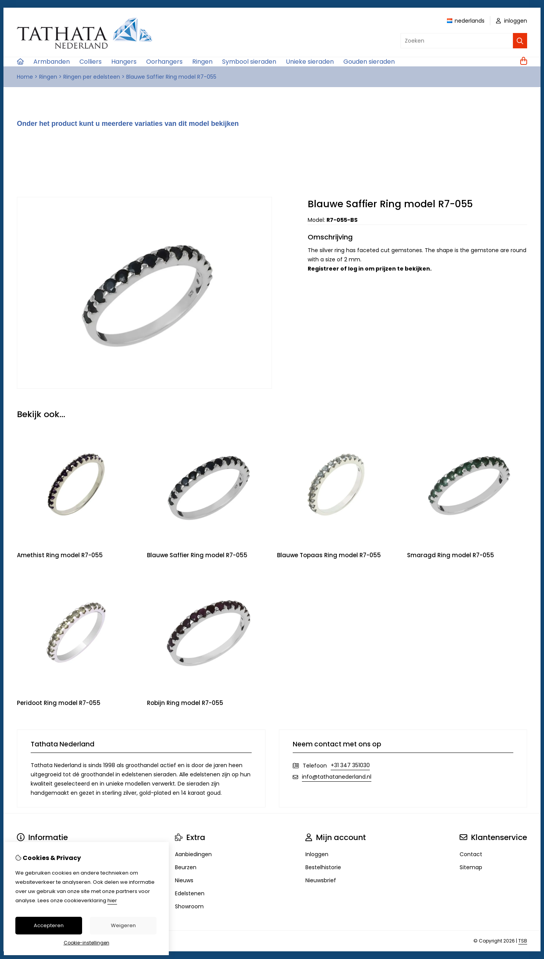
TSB (522, 941)
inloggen (511, 21)
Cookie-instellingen (86, 942)
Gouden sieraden (369, 61)
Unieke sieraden (310, 61)
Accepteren (49, 925)
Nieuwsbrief (320, 880)
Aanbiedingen (193, 854)
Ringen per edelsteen (91, 77)
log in (356, 268)
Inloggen (316, 854)
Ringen (202, 61)
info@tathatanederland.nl (336, 777)
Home (25, 77)
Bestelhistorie (323, 867)
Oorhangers (164, 61)
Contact (471, 854)
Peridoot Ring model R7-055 (59, 703)
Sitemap (471, 867)
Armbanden (51, 61)
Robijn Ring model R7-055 (185, 703)
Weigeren (123, 925)
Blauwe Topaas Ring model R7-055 (329, 555)
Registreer (323, 268)
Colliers (90, 61)
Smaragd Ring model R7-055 (450, 555)
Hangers (124, 61)
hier (112, 900)
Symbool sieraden (249, 61)
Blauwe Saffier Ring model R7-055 (171, 77)
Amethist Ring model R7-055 (60, 555)
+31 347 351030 (350, 765)
